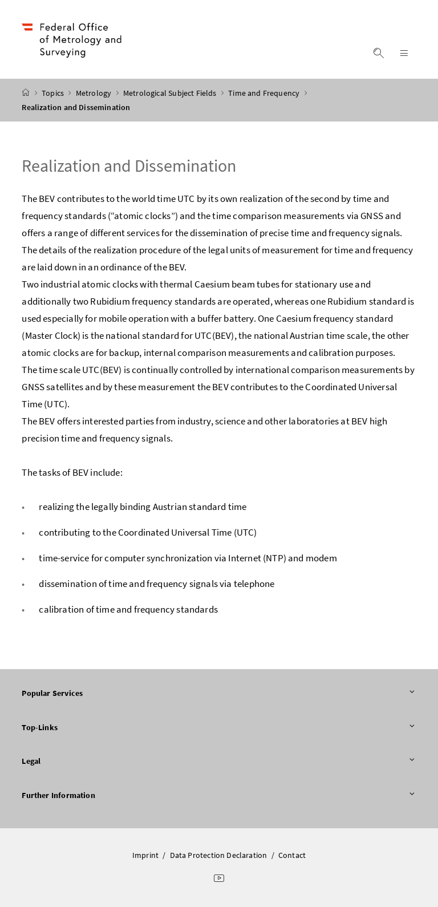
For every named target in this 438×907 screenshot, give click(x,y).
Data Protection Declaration (218, 855)
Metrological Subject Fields (170, 93)
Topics (54, 93)
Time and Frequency (264, 93)
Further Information (219, 795)
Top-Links (219, 728)
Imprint (145, 855)
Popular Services (219, 693)
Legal (219, 761)
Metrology (94, 93)
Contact (292, 855)
